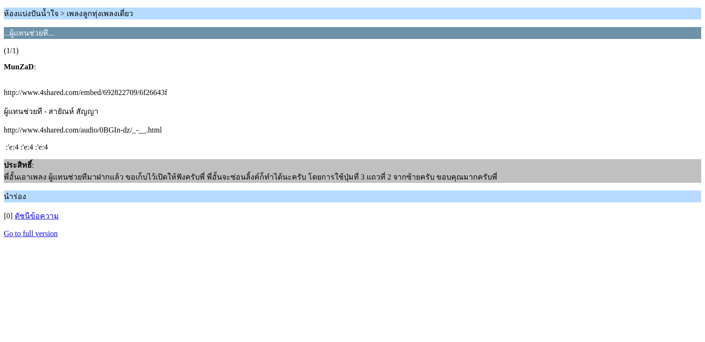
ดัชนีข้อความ (37, 216)
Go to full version (31, 233)
